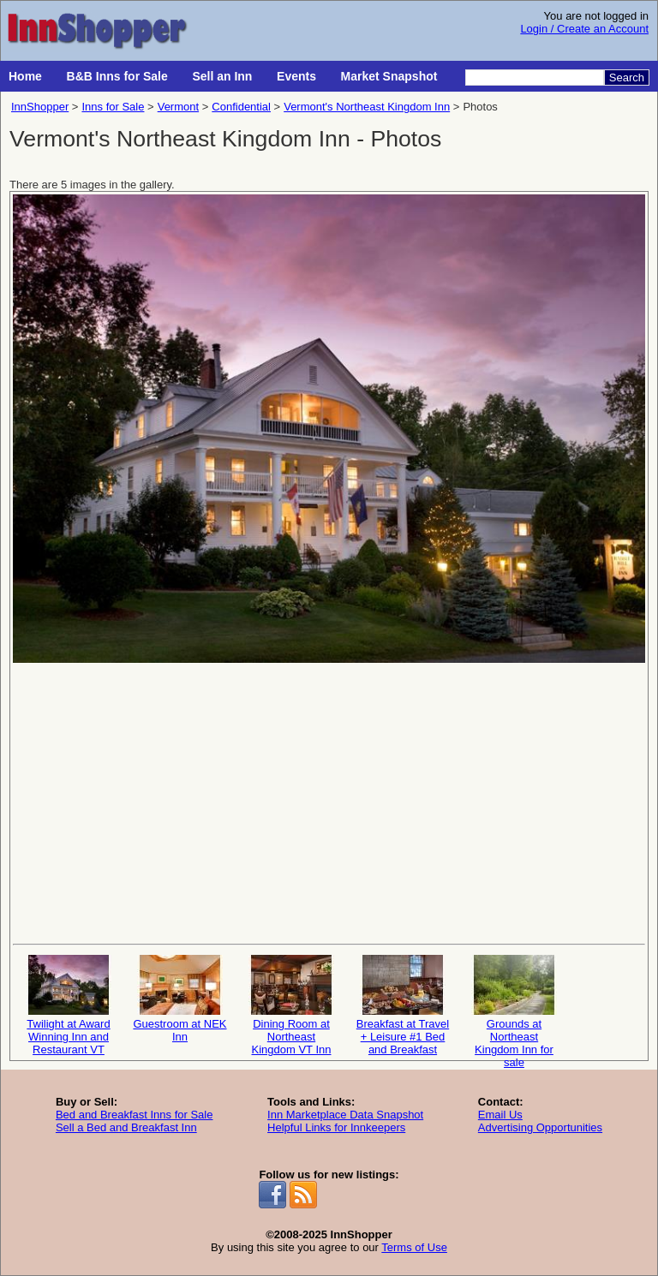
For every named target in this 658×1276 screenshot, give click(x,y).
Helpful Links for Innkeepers (336, 1127)
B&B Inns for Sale (117, 76)
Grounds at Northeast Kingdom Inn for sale (514, 1004)
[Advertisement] (329, 801)
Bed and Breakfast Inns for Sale (134, 1114)
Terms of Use (414, 1247)
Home (25, 76)
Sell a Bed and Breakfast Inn (126, 1127)
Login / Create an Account (584, 28)
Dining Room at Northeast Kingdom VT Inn (291, 1004)
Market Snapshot (389, 76)
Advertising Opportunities (540, 1127)
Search (626, 77)
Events (296, 76)
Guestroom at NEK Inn (179, 999)
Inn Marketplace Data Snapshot (345, 1114)
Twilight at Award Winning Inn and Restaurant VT (68, 1004)
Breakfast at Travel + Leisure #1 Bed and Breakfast (402, 1004)
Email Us (500, 1114)
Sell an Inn (222, 76)
